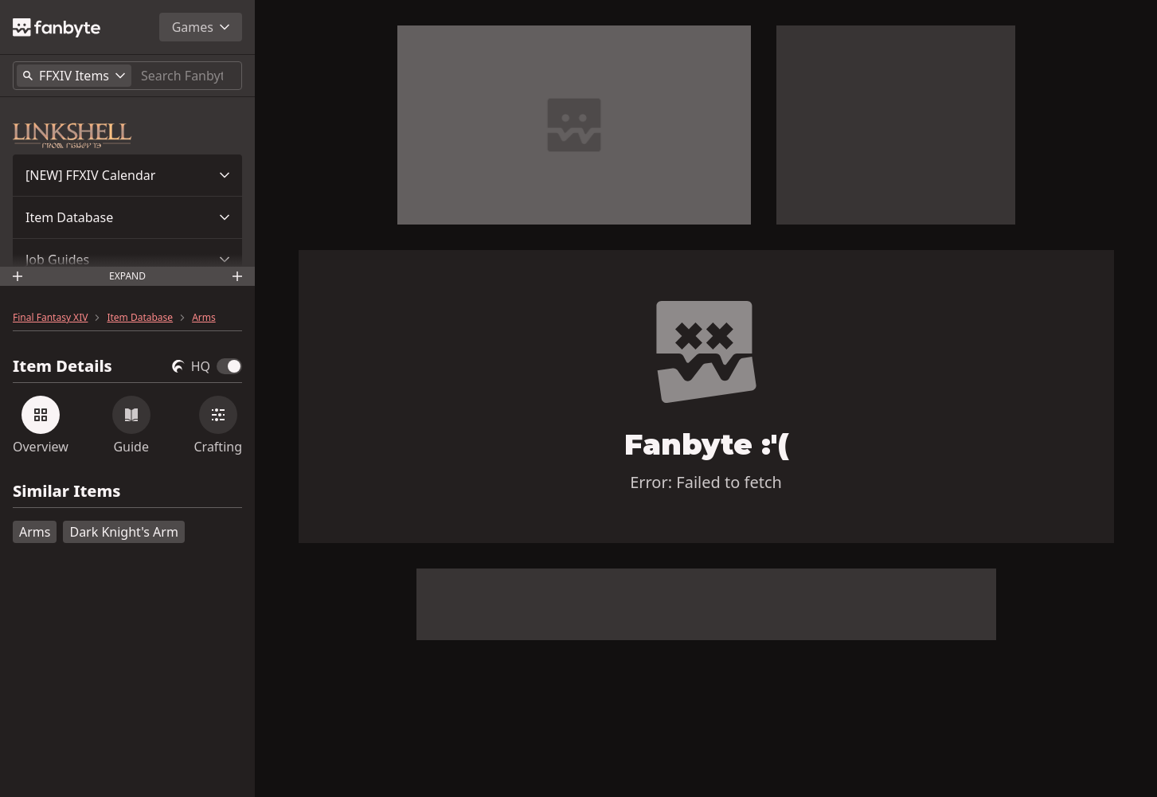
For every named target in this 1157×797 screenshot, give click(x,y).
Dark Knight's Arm (123, 532)
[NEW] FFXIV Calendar (90, 175)
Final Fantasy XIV (50, 317)
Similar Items (66, 492)
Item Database (69, 217)
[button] (127, 175)
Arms (204, 317)
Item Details (62, 366)
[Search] (188, 76)
